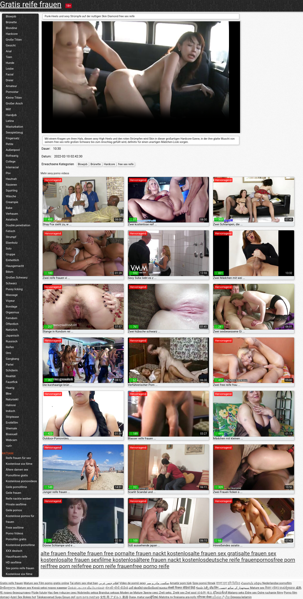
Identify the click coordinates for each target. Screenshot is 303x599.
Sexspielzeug (14, 132)
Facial (10, 74)
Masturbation (14, 126)
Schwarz (11, 283)
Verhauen (12, 213)
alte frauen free (59, 553)
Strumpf (11, 237)
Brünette (11, 22)
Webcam (11, 440)
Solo (9, 248)
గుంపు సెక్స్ (202, 588)
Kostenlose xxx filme (19, 464)
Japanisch (12, 335)
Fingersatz (12, 138)
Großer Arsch (14, 103)
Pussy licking (14, 289)
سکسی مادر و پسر (157, 583)
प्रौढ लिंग (214, 588)
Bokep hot (29, 597)
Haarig (10, 388)
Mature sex (31, 583)
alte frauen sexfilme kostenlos (100, 560)
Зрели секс (151, 592)
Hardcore (12, 34)
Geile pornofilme (16, 487)
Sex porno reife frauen (20, 568)
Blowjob (11, 16)
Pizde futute (39, 592)
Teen (9, 57)
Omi (8, 353)
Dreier (9, 80)
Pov (8, 173)
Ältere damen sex (17, 469)
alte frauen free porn (101, 553)
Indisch (10, 411)
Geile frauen (13, 493)
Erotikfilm (12, 422)
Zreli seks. (166, 592)
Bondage (11, 306)
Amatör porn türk (181, 583)
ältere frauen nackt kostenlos (171, 560)
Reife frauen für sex (18, 458)
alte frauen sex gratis (216, 553)
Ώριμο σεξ (69, 597)
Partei (10, 364)
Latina (10, 121)
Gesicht (11, 45)
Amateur (11, 86)
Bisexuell (11, 434)
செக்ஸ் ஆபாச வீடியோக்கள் (86, 588)
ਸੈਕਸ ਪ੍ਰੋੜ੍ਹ (272, 588)
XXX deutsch (14, 551)
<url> (9, 446)
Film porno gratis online (54, 583)
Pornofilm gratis (16, 539)
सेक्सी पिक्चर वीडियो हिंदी (181, 588)
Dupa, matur (137, 597)
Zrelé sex (179, 592)
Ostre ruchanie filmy (270, 592)
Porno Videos (14, 533)
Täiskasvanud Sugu (49, 597)
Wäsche (11, 196)
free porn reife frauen (107, 566)
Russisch (12, 341)
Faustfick (12, 382)
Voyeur (10, 300)
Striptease (12, 417)
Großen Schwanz (17, 277)
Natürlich (12, 330)
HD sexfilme (13, 562)
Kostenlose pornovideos (21, 481)
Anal (9, 51)
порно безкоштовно (17, 592)
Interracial (12, 167)
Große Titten (14, 39)
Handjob (11, 115)
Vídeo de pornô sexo (132, 583)
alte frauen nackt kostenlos (158, 553)
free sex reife (126, 164)
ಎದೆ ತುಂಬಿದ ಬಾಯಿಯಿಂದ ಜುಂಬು (148, 588)
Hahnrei (11, 405)
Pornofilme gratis (17, 475)
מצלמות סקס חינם (87, 597)
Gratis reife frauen (30, 4)
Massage (12, 295)
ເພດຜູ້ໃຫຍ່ (152, 597)
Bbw (8, 393)
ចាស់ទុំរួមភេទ (288, 588)
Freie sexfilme (15, 527)
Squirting (11, 190)
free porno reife (151, 566)
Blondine (11, 28)
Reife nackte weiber (18, 498)
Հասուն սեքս (251, 583)
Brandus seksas (109, 592)
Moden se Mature (131, 592)
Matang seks (236, 592)
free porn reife (65, 566)
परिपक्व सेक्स (204, 597)
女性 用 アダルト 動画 (114, 597)
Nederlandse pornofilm (277, 583)
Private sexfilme (16, 504)
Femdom (11, 318)
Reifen (10, 347)
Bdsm (9, 271)
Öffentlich (12, 324)
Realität (11, 376)
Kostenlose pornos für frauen (20, 519)
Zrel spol (191, 592)
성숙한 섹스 (205, 592)
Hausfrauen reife (16, 556)
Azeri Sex (16, 597)
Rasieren (11, 184)
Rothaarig (12, 155)
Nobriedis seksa (88, 592)
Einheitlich (12, 260)
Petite (9, 144)
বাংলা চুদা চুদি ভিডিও (228, 583)
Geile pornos (14, 510)
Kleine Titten (14, 97)
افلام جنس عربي (109, 583)
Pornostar (12, 92)
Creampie (12, 202)
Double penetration (18, 225)
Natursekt (12, 399)
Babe (9, 208)
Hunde (10, 63)
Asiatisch (12, 219)
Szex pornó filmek (203, 583)
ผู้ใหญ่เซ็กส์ (220, 592)
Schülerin (12, 370)
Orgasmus (12, 312)
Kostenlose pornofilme (20, 545)
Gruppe (10, 254)
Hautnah (11, 179)
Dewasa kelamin (241, 597)
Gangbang (12, 359)
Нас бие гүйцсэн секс (62, 592)
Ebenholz (12, 242)
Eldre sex (251, 592)
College (10, 161)
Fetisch (10, 231)
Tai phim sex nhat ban (84, 583)
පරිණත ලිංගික (221, 597)
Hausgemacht (15, 266)
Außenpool (13, 150)
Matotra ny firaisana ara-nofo (178, 597)
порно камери (57, 588)
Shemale (11, 428)
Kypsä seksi (40, 588)
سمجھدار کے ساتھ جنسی (234, 588)
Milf (8, 109)
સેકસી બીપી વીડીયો (116, 588)
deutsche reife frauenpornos (239, 560)
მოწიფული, (8, 588)
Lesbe (10, 68)
